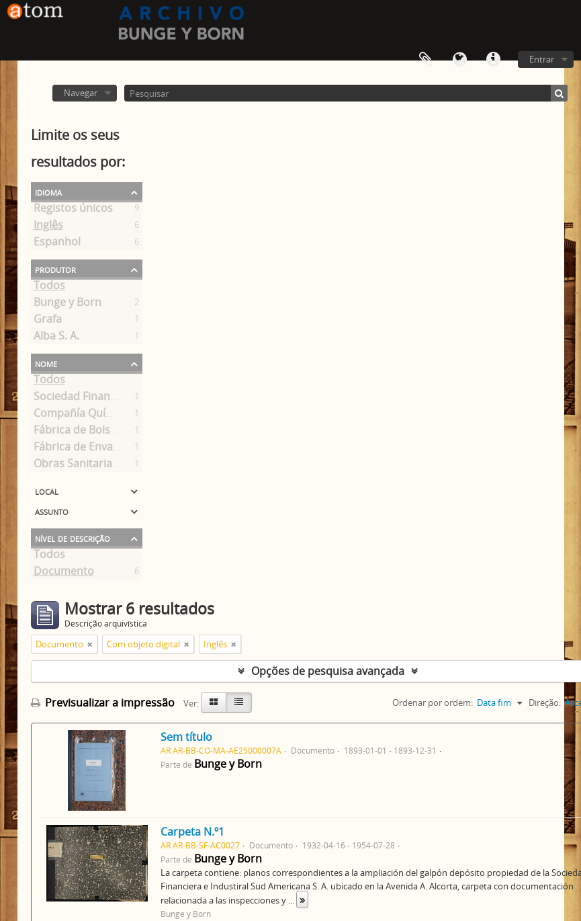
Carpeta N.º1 (192, 831)
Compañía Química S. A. (93, 415)
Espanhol (57, 244)
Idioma (459, 60)
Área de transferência (426, 60)
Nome (46, 363)
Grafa (48, 321)
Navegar (80, 93)
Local (46, 490)
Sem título (186, 736)
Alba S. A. (56, 338)
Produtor (55, 269)
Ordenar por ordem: (432, 702)
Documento (64, 573)
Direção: (545, 702)
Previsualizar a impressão (103, 702)
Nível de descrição (72, 537)
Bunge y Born (67, 304)
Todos (49, 287)
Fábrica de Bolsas (78, 432)
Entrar (541, 59)
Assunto (52, 511)
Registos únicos (73, 210)
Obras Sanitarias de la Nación (108, 465)
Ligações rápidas (493, 60)
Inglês (48, 227)
